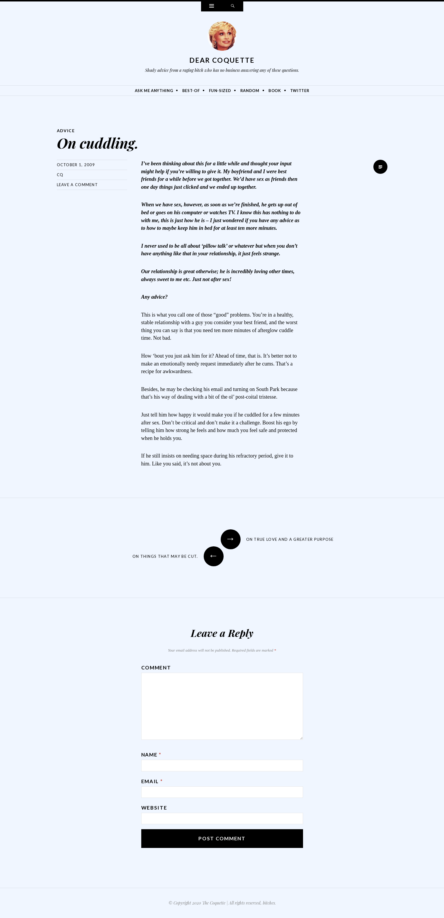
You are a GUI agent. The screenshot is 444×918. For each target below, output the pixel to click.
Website (154, 808)
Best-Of (191, 90)
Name (151, 755)
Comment (156, 667)
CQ (60, 174)
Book (274, 90)
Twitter (299, 90)
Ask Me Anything (154, 90)
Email (152, 781)
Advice (66, 130)
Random (249, 90)
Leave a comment (77, 184)
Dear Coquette (222, 60)
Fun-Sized (220, 90)
